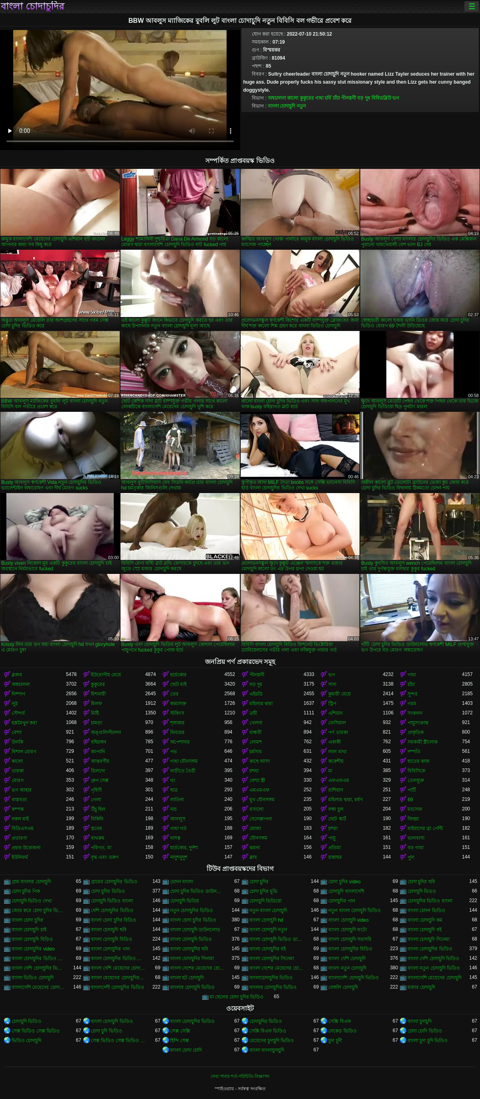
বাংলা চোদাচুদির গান (110, 949)
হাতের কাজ (419, 761)
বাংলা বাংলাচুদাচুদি (266, 1050)
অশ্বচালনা (277, 98)
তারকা (18, 771)
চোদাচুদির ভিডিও (265, 1021)
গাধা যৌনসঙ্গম (184, 761)
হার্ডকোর (178, 675)
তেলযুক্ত (416, 780)
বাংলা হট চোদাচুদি (187, 978)
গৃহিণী (96, 790)
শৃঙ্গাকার (177, 723)
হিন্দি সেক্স (179, 1040)
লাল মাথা (337, 751)
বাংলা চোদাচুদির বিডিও (350, 949)
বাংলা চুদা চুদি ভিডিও (428, 1040)
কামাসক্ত (178, 703)
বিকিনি (97, 819)
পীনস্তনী (348, 98)
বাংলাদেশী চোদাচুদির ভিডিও (117, 987)
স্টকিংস (177, 713)
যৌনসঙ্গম (258, 838)
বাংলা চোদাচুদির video (33, 949)
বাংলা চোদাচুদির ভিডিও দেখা (118, 958)
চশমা (254, 771)
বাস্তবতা (19, 799)
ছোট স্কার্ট (337, 819)
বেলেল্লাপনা (260, 819)
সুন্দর (413, 694)
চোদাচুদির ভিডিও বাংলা (430, 901)
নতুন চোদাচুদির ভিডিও (191, 910)
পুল (411, 857)
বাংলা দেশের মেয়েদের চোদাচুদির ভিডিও (276, 968)
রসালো (256, 809)
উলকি (17, 742)
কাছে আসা (259, 761)
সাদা (332, 684)
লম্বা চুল (335, 809)
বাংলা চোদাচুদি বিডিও (111, 939)
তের (174, 694)
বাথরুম (97, 838)
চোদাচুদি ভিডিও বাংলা (112, 901)
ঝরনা (254, 847)
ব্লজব (17, 675)
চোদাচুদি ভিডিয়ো (265, 901)
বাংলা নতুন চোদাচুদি (347, 968)
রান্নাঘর (335, 857)
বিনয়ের (177, 732)
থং (172, 780)
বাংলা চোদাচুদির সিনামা (192, 958)
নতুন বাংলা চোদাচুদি (268, 910)
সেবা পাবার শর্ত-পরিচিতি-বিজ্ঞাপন (240, 1076)
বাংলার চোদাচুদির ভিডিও (273, 987)
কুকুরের (307, 98)
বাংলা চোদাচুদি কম (425, 920)
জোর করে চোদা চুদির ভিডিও (39, 910)
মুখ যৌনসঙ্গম (262, 799)
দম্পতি (414, 751)
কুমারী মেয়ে (339, 694)
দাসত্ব (175, 838)
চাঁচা (336, 98)
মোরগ (18, 780)
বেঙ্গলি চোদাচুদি (342, 987)
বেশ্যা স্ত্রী (257, 780)
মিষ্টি (95, 713)
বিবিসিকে (416, 771)
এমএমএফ (259, 790)
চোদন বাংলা (181, 881)
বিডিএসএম (23, 828)
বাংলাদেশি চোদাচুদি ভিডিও (353, 978)
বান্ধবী (255, 732)
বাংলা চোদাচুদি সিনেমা (429, 939)
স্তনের (96, 828)
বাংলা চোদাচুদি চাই (29, 930)
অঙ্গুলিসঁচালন (106, 732)
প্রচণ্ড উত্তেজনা (26, 847)
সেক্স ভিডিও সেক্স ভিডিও (36, 1031)
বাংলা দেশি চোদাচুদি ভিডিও (433, 958)
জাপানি (98, 751)
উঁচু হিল (98, 809)
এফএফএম (338, 780)
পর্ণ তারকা (337, 732)
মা (330, 771)
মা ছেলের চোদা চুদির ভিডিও (236, 997)
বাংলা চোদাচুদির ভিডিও (430, 949)
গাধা (319, 98)
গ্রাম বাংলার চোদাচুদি (31, 881)
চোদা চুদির (259, 881)
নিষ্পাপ (18, 694)
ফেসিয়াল (337, 723)
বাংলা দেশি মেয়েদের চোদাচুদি (118, 968)
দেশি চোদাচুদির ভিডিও (112, 910)
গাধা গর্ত (178, 828)
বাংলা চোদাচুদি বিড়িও (32, 939)
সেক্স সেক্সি (180, 1031)
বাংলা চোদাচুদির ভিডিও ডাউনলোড (39, 958)
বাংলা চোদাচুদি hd (266, 920)
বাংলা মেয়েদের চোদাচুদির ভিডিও (118, 978)
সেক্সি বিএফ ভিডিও (268, 1031)
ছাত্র (174, 790)
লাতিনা (177, 799)
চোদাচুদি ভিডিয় (184, 901)
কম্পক (18, 809)
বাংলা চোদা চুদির (27, 920)
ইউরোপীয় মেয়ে (106, 675)
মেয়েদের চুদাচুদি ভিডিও (271, 1040)
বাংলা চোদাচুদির (32, 6)
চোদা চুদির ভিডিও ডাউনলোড (197, 891)
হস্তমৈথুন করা (24, 723)
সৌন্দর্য (18, 713)
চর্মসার (255, 751)
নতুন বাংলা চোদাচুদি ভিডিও (354, 910)
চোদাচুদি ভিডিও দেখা (32, 901)
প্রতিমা (334, 847)
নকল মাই (20, 819)
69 (410, 799)
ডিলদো (98, 771)
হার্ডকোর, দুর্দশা (184, 847)
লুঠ (15, 703)
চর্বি (328, 98)
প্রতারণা (19, 838)
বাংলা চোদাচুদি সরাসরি (350, 939)
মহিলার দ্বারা (261, 703)
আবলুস (177, 819)
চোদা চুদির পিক (26, 891)
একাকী (334, 742)
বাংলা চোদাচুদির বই (267, 949)
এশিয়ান (335, 713)
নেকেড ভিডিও (342, 1031)
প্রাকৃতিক (416, 732)
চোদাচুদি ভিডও (422, 891)
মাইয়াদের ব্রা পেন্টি (425, 828)
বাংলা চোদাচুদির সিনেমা (271, 958)
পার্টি (412, 790)
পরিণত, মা (101, 847)
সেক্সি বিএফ (339, 1021)
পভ (173, 751)
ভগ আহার (22, 790)
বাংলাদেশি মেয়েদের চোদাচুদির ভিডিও (39, 987)
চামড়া (96, 723)
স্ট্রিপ (332, 703)
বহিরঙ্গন (98, 742)
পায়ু (331, 838)
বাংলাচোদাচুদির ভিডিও (271, 978)
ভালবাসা (416, 838)
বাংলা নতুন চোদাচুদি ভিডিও (434, 968)
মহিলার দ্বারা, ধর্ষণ (345, 799)
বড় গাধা (416, 847)
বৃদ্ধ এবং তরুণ (104, 857)
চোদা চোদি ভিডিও (425, 1031)
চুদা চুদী (334, 1040)
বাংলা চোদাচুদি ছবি (109, 930)
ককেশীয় (335, 761)
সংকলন (415, 713)
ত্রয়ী (253, 713)
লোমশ (255, 742)
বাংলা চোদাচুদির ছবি (189, 949)
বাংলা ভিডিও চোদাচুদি (33, 978)
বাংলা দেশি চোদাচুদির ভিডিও (39, 968)
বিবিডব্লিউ (381, 98)
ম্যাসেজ (415, 809)
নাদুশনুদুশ (178, 857)
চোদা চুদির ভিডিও (108, 891)
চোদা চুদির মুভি (263, 891)
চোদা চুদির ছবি (421, 881)
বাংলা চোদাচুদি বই (425, 930)
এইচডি (256, 694)
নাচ (173, 809)
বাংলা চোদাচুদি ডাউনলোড (195, 930)
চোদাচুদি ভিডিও (26, 1021)
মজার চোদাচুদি (421, 987)
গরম (412, 703)
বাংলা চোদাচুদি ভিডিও (191, 939)
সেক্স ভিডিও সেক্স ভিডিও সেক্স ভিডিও (118, 1040)
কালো (292, 98)
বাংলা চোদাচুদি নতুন (287, 106)
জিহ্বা (413, 819)
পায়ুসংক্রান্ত (418, 723)
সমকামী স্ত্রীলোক (423, 742)
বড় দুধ (363, 98)
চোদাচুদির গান (341, 901)
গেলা (96, 799)
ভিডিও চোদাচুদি (26, 1040)
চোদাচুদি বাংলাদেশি (346, 891)
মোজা (255, 828)
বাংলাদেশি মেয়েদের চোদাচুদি (435, 978)
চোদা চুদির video (344, 881)
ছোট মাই (178, 684)
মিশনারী (98, 694)
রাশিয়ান (335, 790)
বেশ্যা (17, 732)
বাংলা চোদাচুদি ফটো (347, 930)
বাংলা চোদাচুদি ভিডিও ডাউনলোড (276, 939)
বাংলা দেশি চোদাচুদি (347, 958)
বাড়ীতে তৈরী (182, 771)
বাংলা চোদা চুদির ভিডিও (193, 920)
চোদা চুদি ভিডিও (106, 1031)
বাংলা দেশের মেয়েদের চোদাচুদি (197, 968)
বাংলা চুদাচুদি (420, 1021)
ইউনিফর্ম (20, 857)
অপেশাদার (180, 742)
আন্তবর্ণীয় (100, 761)
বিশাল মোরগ (24, 751)
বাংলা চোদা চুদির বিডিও (113, 920)
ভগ (395, 98)
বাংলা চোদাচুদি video (348, 920)
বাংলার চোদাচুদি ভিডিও (192, 987)
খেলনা (255, 723)
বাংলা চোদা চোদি (186, 1050)
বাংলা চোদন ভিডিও (426, 910)
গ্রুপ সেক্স (99, 780)
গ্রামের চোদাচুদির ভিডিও (114, 881)
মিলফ (96, 703)
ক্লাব (253, 857)
